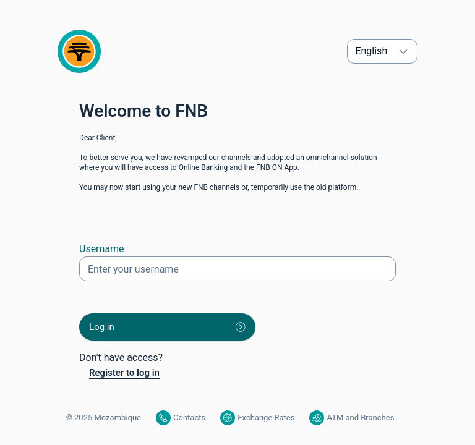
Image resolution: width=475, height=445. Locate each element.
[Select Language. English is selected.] (382, 51)
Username (101, 249)
